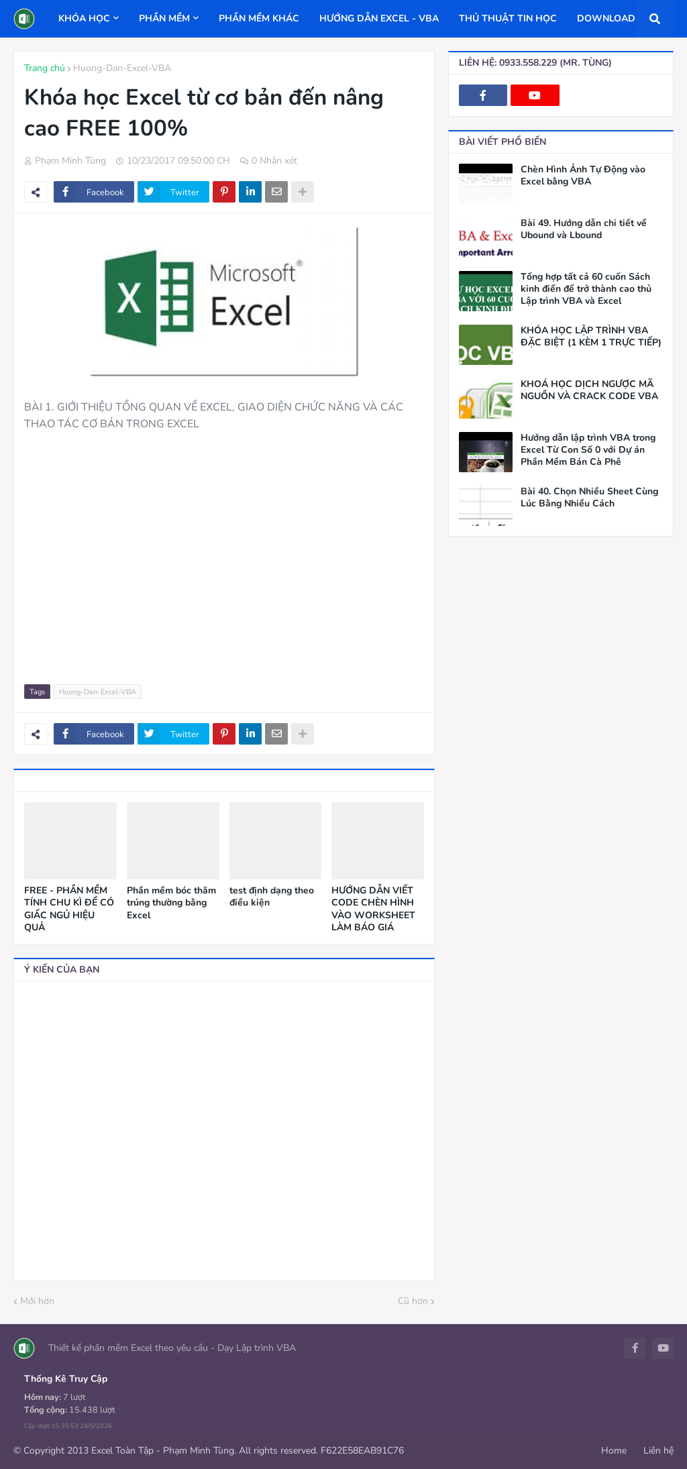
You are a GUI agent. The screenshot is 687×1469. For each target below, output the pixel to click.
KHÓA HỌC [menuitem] (84, 18)
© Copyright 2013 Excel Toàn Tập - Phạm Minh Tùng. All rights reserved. (165, 1450)
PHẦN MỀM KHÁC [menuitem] (259, 18)
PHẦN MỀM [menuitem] (164, 18)
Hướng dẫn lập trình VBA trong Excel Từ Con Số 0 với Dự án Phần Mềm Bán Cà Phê (588, 450)
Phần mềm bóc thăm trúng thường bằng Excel (171, 903)
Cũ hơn (413, 1301)
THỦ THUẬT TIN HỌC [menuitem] (508, 18)
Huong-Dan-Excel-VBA (122, 68)
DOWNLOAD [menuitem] (606, 18)
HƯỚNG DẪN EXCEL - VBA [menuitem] (379, 18)
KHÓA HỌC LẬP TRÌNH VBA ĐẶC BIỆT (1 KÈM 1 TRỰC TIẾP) (591, 337)
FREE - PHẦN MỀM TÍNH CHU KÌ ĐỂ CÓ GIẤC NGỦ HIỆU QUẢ (69, 909)
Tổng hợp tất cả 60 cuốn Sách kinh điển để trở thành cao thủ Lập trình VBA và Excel (586, 289)
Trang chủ (44, 68)
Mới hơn (37, 1301)
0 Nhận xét (274, 160)
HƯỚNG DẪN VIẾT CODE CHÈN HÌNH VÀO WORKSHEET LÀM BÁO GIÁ (373, 909)
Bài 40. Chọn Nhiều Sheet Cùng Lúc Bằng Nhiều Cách (589, 498)
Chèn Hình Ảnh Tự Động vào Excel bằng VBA (583, 176)
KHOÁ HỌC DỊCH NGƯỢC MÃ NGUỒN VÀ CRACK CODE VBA (589, 390)
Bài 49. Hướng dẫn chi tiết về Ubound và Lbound (584, 229)
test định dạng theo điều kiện (271, 897)
